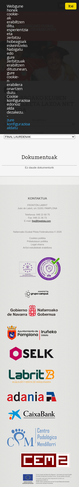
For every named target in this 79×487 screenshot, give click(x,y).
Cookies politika (37, 238)
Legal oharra (37, 244)
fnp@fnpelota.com (41, 221)
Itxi (70, 6)
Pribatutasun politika (37, 241)
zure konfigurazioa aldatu (18, 123)
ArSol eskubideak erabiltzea (37, 247)
